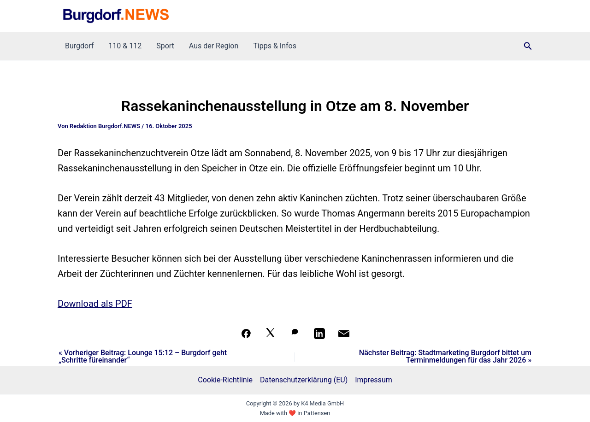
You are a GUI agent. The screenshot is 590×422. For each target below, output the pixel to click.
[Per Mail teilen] (343, 333)
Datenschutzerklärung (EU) (304, 379)
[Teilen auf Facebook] (246, 333)
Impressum (373, 379)
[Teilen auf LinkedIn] (319, 333)
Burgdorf (79, 45)
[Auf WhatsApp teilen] (295, 333)
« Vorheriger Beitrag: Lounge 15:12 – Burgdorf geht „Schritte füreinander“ (143, 356)
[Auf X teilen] (270, 333)
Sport (165, 45)
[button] (528, 46)
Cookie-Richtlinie (225, 379)
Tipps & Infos (274, 45)
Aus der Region (213, 45)
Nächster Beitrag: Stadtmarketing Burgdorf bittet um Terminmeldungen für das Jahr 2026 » (445, 356)
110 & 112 (125, 45)
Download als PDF (95, 303)
